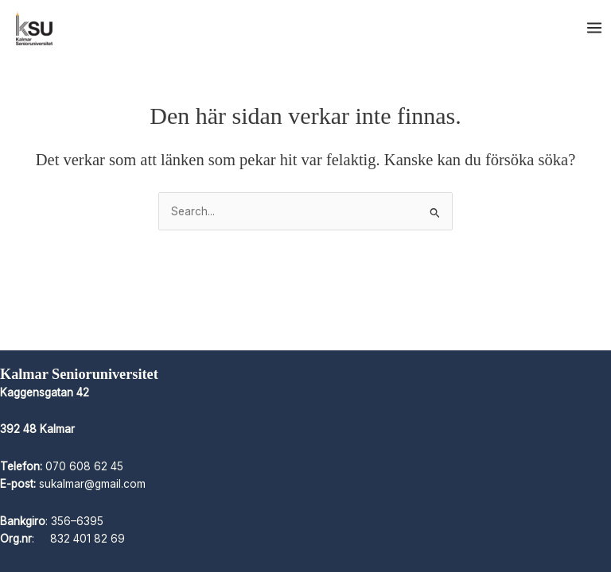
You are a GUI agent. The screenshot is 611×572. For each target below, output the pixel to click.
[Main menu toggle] (595, 28)
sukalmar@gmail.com (92, 483)
